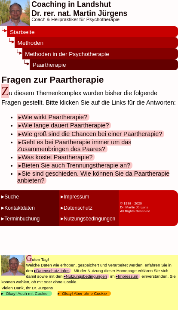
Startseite (22, 32)
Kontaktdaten (19, 208)
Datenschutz (78, 208)
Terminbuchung (22, 219)
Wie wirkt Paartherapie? (54, 117)
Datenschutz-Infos (52, 270)
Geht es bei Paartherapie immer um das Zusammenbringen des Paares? (74, 145)
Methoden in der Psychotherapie (67, 54)
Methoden (30, 43)
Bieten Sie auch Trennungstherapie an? (75, 165)
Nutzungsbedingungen (89, 219)
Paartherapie (49, 65)
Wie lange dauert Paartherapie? (65, 125)
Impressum (76, 197)
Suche (11, 197)
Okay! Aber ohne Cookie (84, 293)
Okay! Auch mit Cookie (26, 293)
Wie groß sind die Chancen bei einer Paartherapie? (91, 133)
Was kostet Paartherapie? (56, 157)
